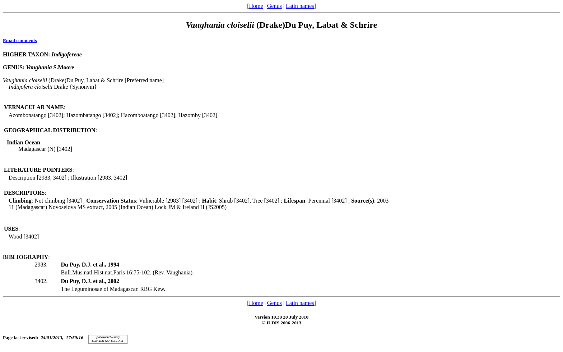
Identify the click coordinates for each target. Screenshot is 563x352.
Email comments (20, 40)
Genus (274, 6)
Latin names (300, 6)
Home (256, 6)
